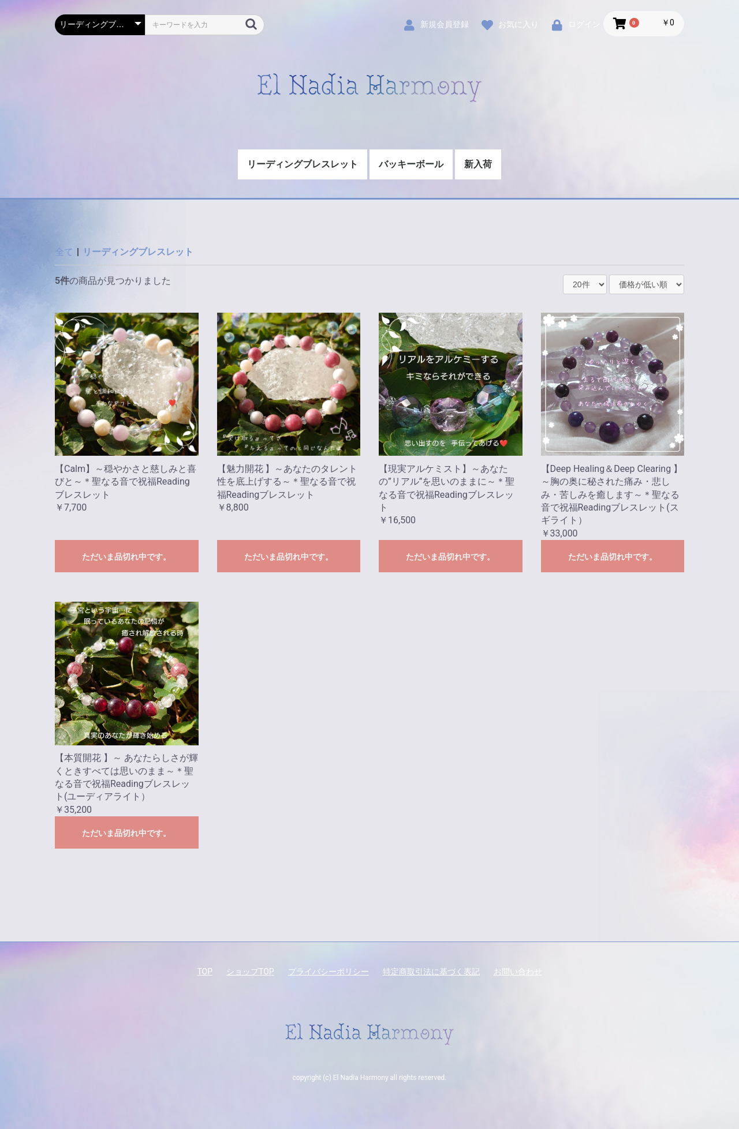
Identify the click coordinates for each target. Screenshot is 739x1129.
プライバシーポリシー (328, 971)
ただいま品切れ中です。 (126, 556)
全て (64, 251)
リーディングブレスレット (302, 164)
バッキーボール (411, 164)
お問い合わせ (518, 971)
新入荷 (478, 164)
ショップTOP (250, 971)
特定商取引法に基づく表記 (431, 971)
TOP (204, 971)
